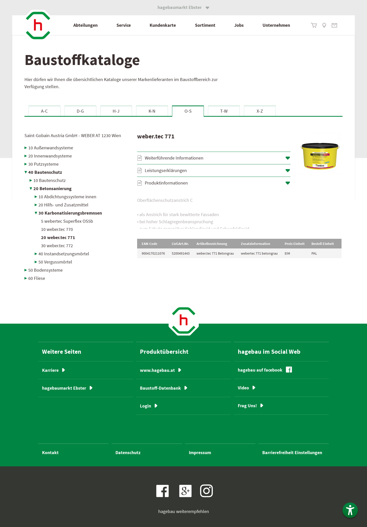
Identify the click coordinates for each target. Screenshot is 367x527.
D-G (80, 111)
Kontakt (50, 452)
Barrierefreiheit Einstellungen (292, 452)
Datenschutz (127, 452)
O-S (188, 111)
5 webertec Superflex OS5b (67, 221)
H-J (116, 111)
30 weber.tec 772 (57, 245)
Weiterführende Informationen (174, 158)
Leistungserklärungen (166, 170)
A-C (44, 111)
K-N (152, 111)
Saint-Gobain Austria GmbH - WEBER (72, 135)
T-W (224, 111)
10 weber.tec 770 (57, 229)
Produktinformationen (166, 183)
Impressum (200, 452)
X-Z (260, 111)
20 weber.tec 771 (58, 237)
